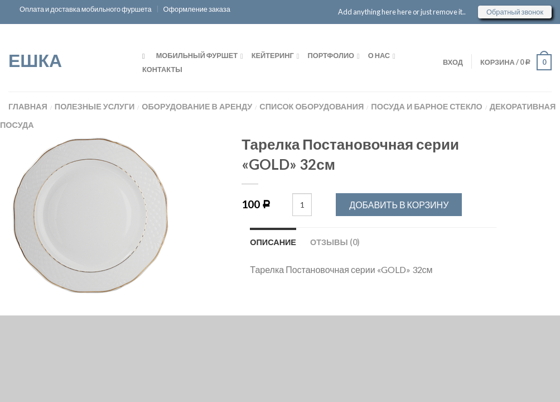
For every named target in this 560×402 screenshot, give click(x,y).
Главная (27, 106)
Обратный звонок (514, 11)
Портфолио (331, 55)
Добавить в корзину (398, 204)
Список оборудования (311, 106)
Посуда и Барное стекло (426, 106)
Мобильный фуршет (197, 55)
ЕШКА (35, 59)
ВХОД (451, 62)
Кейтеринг (273, 55)
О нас (379, 55)
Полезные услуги (95, 106)
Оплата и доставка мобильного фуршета (86, 8)
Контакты (162, 69)
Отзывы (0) (335, 242)
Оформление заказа (196, 8)
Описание (273, 242)
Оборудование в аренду (197, 106)
